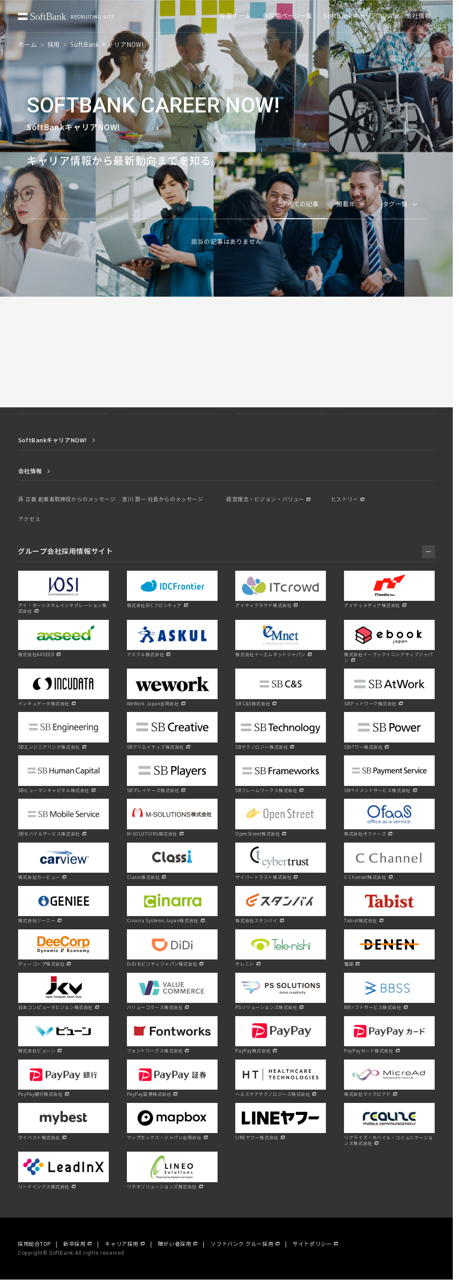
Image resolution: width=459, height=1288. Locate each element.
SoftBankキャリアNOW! (359, 16)
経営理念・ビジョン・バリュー (265, 499)
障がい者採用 (174, 1244)
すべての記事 (299, 204)
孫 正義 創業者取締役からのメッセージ (67, 499)
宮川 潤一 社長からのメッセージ (162, 499)
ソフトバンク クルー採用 (241, 1244)
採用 (53, 45)
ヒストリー (345, 499)
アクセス (29, 519)
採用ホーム (235, 16)
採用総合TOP (34, 1244)
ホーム (27, 45)
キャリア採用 (121, 1244)
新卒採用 (74, 1244)
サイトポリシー (312, 1244)
